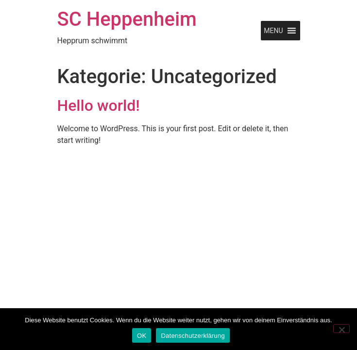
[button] (273, 30)
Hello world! (98, 105)
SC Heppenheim (127, 19)
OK (141, 335)
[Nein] (341, 328)
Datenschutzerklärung (192, 335)
